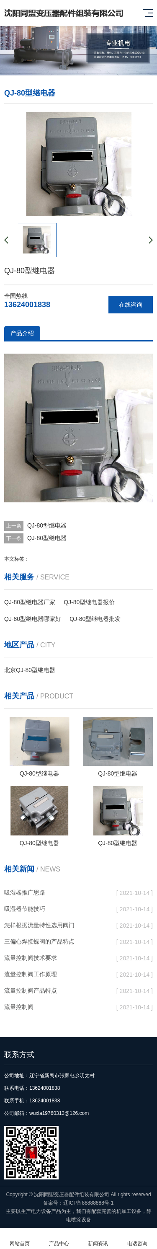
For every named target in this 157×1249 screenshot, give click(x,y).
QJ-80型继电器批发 (95, 618)
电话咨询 (137, 1238)
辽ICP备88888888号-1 (88, 1203)
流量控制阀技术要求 (30, 957)
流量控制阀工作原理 (30, 974)
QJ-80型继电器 (47, 525)
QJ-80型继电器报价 (89, 602)
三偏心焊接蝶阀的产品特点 (39, 941)
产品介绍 (22, 333)
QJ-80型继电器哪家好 (32, 618)
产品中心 (59, 1238)
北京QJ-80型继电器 (29, 670)
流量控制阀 (18, 1006)
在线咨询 (130, 304)
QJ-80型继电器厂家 (29, 602)
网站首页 (19, 1238)
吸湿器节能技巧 (24, 908)
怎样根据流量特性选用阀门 (39, 925)
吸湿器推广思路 (24, 892)
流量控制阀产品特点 (30, 990)
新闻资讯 (98, 1238)
